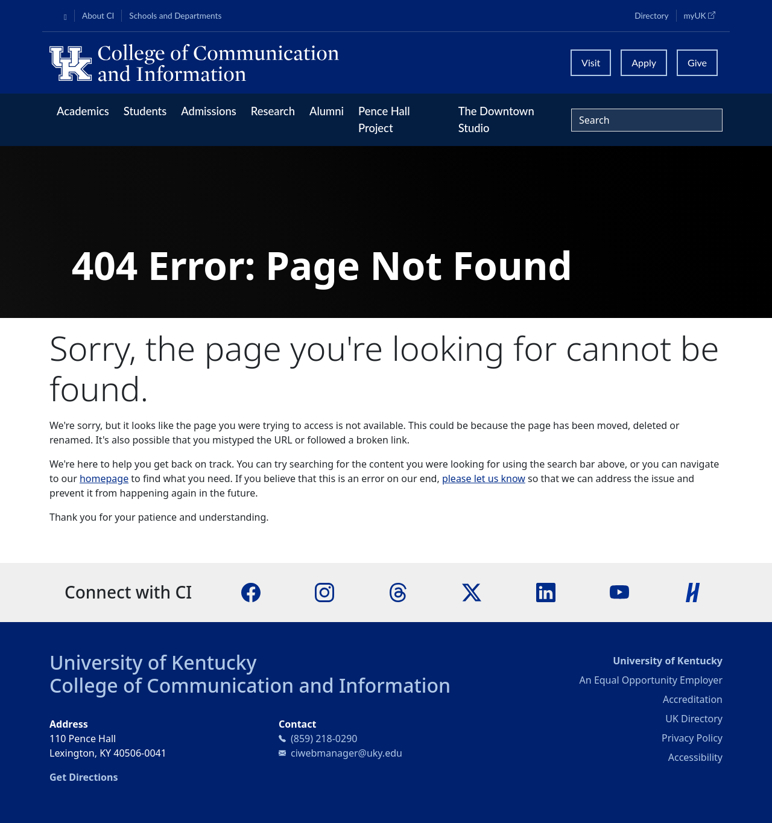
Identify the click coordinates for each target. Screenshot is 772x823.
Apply (643, 62)
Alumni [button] (326, 111)
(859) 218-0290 (324, 738)
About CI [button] (98, 16)
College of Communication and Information (250, 685)
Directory (651, 16)
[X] (471, 592)
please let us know (483, 478)
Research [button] (273, 111)
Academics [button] (83, 111)
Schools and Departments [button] (175, 16)
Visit (590, 62)
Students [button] (145, 111)
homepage (104, 478)
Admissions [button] (208, 111)
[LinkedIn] (545, 592)
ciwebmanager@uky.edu (346, 753)
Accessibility (695, 757)
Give (697, 62)
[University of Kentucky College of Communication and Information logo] (301, 63)
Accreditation (693, 699)
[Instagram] (324, 592)
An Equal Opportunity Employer (651, 680)
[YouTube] (619, 592)
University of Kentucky (153, 662)
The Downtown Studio (496, 119)
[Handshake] (693, 592)
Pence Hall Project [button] (384, 119)
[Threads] (398, 592)
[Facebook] (251, 592)
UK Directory (694, 718)
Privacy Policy (692, 738)
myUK (703, 15)
